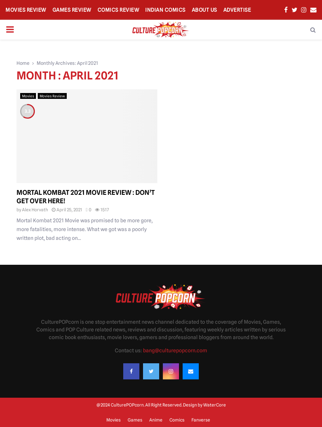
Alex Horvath (35, 209)
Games (135, 420)
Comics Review (118, 10)
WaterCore (214, 405)
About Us (204, 10)
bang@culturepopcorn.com (175, 350)
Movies (28, 96)
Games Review (71, 10)
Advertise (237, 10)
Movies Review (26, 10)
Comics (176, 420)
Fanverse (200, 420)
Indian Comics (165, 10)
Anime (155, 420)
